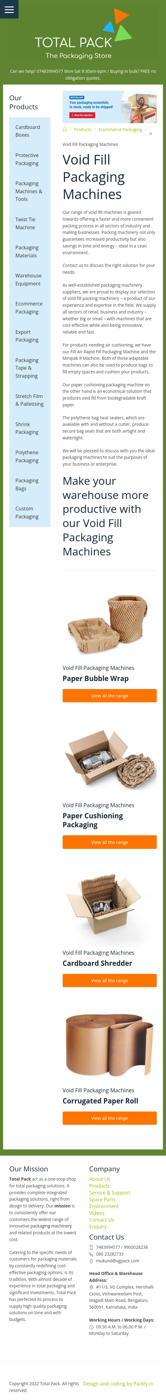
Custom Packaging (27, 512)
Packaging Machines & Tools (28, 191)
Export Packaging (27, 336)
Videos (97, 1213)
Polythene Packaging (27, 456)
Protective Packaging (27, 159)
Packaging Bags (27, 484)
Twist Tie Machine (25, 223)
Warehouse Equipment (28, 279)
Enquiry (98, 1226)
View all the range (109, 696)
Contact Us (101, 1219)
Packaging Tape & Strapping (27, 368)
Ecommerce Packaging (29, 307)
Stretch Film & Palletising (29, 400)
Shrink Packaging (27, 428)
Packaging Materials (27, 251)
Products (82, 129)
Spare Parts (102, 1199)
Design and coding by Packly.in (118, 1383)
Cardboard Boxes (27, 131)
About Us (99, 1179)
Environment (104, 1206)
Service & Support (109, 1192)
